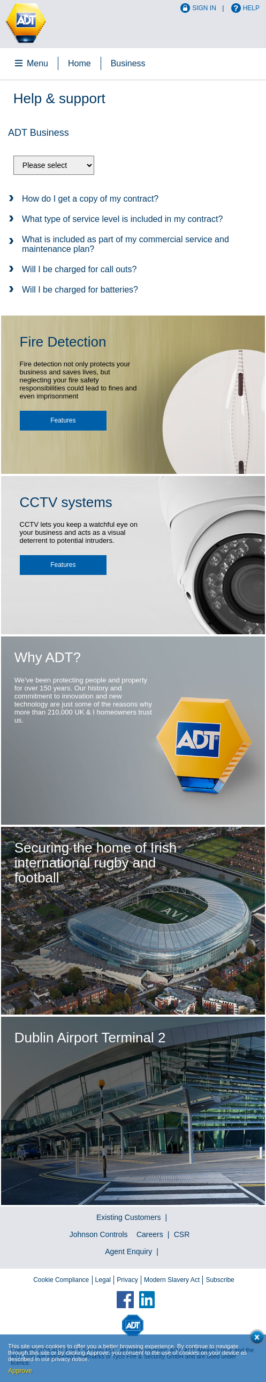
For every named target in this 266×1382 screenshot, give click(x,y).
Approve (20, 1371)
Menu (37, 63)
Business (128, 63)
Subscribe (220, 1280)
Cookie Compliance (61, 1280)
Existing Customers (128, 1217)
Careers (149, 1234)
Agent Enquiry (128, 1251)
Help (251, 8)
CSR (182, 1234)
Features (62, 420)
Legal (103, 1280)
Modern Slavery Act (172, 1280)
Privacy (127, 1280)
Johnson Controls (99, 1234)
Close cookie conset (255, 1339)
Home (79, 63)
